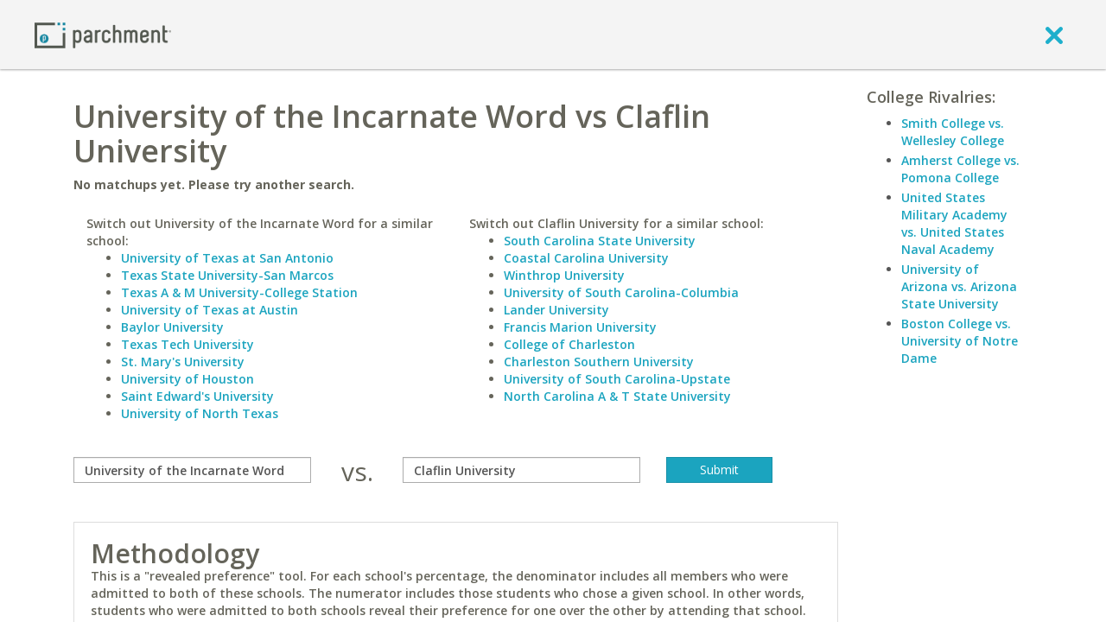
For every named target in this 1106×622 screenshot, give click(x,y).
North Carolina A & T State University (617, 396)
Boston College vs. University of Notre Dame (959, 340)
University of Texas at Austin (209, 309)
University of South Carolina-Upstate (617, 379)
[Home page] (103, 34)
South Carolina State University (600, 240)
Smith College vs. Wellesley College (952, 132)
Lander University (556, 309)
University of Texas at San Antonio (227, 258)
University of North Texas (199, 413)
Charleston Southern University (599, 361)
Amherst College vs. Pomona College (960, 169)
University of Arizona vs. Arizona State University (959, 286)
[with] (521, 470)
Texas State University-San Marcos (227, 275)
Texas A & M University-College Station (239, 292)
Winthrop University (564, 275)
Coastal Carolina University (586, 258)
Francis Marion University (580, 327)
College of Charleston (569, 344)
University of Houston (187, 379)
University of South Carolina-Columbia (621, 292)
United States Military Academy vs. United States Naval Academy (954, 223)
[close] (1054, 34)
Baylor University (172, 327)
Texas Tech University (187, 344)
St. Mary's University (183, 361)
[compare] (192, 470)
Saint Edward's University (197, 396)
